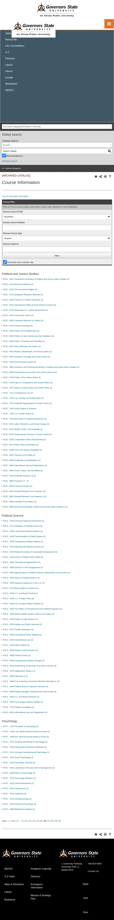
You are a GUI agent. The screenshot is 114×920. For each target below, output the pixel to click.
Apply (85, 884)
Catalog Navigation (13, 168)
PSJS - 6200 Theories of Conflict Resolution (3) (23, 300)
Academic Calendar (41, 869)
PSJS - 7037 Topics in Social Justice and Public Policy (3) (27, 388)
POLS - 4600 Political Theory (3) (17, 655)
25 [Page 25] (41, 821)
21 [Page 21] (26, 821)
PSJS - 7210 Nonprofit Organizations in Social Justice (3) (27, 403)
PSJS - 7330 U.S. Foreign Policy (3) (18, 414)
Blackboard (11, 84)
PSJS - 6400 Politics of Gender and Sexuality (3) (23, 341)
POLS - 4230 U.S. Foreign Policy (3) (18, 598)
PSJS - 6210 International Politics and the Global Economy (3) (29, 305)
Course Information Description (15, 196)
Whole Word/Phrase (14, 156)
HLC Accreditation (14, 46)
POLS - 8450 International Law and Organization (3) (25, 712)
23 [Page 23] (34, 821)
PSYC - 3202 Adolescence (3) (15, 788)
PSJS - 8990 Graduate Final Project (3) (19, 502)
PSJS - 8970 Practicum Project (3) (17, 486)
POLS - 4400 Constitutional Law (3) (18, 640)
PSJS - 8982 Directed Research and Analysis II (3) (24, 496)
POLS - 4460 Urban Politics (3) (16, 645)
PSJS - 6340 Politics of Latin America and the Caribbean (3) (28, 336)
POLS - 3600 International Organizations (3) (22, 562)
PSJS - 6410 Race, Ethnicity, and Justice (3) (22, 346)
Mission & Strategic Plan (41, 897)
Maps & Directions (14, 884)
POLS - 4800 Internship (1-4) (15, 676)
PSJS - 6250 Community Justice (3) (18, 315)
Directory (10, 58)
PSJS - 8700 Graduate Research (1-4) (19, 476)
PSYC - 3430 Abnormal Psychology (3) (19, 804)
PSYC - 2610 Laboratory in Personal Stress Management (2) (29, 768)
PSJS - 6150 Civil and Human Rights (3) (20, 289)
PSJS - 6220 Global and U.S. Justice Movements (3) (25, 310)
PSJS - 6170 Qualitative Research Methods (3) (23, 295)
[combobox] (57, 126)
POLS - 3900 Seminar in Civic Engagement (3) (23, 567)
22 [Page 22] (30, 821)
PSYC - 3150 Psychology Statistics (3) (19, 778)
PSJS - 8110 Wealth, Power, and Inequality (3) (23, 429)
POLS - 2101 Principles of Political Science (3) (22, 526)
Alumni (9, 71)
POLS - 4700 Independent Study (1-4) (19, 671)
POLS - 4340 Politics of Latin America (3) (20, 619)
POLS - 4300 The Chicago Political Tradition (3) (23, 604)
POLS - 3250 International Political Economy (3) (23, 547)
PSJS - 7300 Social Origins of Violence (19, 408)
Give (85, 912)
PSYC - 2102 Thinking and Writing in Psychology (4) (25, 742)
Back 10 (14, 821)
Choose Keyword (11, 244)
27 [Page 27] (49, 821)
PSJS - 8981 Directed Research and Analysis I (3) (24, 491)
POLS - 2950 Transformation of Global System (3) (24, 536)
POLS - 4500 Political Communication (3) (20, 650)
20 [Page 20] (22, 821)
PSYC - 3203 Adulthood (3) (14, 794)
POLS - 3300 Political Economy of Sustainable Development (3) (30, 552)
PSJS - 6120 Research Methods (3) (18, 284)
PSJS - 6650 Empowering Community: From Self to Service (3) (30, 372)
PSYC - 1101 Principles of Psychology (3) (20, 726)
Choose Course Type (12, 233)
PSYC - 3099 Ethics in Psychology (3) (19, 773)
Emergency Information (37, 886)
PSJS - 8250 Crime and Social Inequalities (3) (22, 450)
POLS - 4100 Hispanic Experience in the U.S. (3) (24, 583)
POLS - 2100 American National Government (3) (23, 521)
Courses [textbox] (6, 145)
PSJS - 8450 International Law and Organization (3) (25, 465)
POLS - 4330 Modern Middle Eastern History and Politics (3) (28, 614)
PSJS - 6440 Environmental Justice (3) (19, 362)
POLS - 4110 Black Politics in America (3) (20, 588)
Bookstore (9, 899)
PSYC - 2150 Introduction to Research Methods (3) (24, 747)
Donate (9, 77)
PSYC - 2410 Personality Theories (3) (19, 762)
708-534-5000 (95, 863)
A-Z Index (9, 876)
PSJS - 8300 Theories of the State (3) (19, 455)
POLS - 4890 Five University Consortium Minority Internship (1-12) (31, 681)
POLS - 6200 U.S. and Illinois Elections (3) (21, 697)
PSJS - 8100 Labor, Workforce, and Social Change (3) (26, 424)
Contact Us (93, 871)
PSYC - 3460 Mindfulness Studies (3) (19, 809)
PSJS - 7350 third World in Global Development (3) (24, 419)
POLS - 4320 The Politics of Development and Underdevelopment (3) (32, 609)
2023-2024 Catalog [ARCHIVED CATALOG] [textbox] (22, 127)
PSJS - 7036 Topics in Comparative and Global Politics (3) (28, 382)
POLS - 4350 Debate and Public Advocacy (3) (22, 624)
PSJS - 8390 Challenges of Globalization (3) (22, 460)
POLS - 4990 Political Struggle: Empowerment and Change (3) (29, 692)
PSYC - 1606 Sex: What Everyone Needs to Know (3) (26, 737)
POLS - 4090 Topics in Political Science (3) (21, 578)
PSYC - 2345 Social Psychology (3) (18, 757)
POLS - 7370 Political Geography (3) (18, 707)
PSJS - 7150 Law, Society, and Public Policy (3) (23, 398)
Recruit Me (11, 39)
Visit (85, 898)
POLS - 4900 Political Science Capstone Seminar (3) (25, 686)
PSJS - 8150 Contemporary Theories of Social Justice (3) (27, 434)
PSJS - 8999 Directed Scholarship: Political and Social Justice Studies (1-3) (35, 507)
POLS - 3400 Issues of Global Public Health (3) (23, 557)
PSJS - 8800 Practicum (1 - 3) (15, 481)
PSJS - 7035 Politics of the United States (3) (22, 377)
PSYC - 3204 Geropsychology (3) (17, 799)
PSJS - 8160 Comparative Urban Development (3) (24, 439)
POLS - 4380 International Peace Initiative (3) (22, 635)
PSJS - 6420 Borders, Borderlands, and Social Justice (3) (27, 351)
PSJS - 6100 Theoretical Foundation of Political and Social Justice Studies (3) (36, 279)
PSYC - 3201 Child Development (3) (18, 783)
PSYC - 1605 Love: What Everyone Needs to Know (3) (26, 731)
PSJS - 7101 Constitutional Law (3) (18, 393)
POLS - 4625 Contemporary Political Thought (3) (23, 660)
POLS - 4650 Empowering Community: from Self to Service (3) (29, 666)
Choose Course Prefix (13, 212)
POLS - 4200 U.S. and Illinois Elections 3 (20, 593)
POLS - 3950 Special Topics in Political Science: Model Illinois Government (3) (36, 572)
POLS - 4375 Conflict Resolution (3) (18, 629)
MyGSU (9, 90)
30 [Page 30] (60, 821)
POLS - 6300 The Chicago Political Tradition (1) (23, 702)
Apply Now (11, 33)
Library (9, 65)
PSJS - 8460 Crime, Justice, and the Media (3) (23, 470)
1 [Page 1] (8, 821)
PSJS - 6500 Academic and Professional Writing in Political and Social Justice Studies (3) (41, 367)
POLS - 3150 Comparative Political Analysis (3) (23, 541)
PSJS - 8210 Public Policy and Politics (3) (20, 445)
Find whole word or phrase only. (20, 262)
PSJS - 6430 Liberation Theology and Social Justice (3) (26, 357)
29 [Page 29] (56, 821)
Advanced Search (9, 161)
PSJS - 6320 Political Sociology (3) (18, 326)
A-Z (7, 52)
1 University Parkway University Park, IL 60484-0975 (71, 866)
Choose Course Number (14, 222)
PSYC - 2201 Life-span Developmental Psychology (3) (26, 752)
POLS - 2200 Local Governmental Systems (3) (23, 531)
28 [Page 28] (52, 821)
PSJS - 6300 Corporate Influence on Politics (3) (23, 320)
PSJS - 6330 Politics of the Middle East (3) (21, 331)
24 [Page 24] (37, 821)
